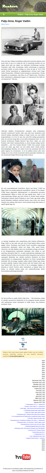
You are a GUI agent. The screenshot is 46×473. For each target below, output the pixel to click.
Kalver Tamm (5, 24)
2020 (43, 372)
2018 (43, 376)
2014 (43, 444)
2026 (43, 360)
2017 (43, 378)
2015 (43, 442)
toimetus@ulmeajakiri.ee (16, 356)
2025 (43, 362)
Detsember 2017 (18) (38, 380)
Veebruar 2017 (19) (39, 400)
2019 (43, 374)
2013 (43, 446)
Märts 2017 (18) (40, 398)
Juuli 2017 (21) (40, 390)
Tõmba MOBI (23, 349)
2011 (43, 450)
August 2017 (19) (39, 388)
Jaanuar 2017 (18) (39, 402)
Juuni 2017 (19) (40, 392)
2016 (43, 440)
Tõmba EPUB (23, 342)
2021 (43, 370)
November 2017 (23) (38, 382)
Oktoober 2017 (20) (39, 384)
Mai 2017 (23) (40, 394)
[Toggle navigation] (3, 14)
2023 (43, 366)
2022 (43, 368)
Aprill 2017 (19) (40, 396)
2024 (43, 364)
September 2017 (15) (38, 386)
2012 (43, 448)
